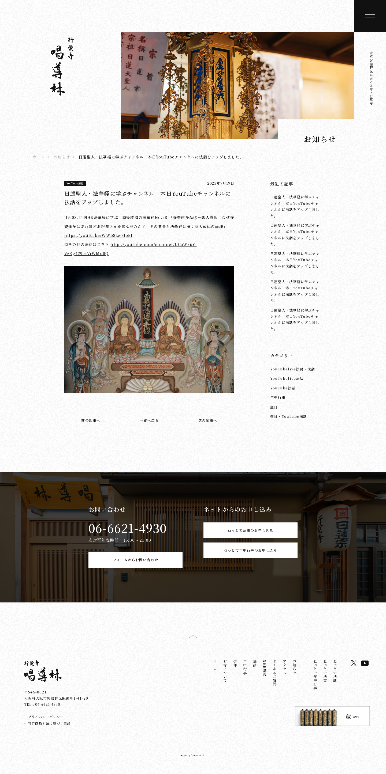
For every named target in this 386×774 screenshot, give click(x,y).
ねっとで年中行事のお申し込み (250, 562)
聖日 (274, 406)
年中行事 (277, 397)
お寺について (225, 677)
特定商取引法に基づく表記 (49, 729)
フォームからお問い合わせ (135, 562)
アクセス (284, 673)
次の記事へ (207, 420)
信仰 (234, 669)
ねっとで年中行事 (315, 681)
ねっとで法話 (334, 677)
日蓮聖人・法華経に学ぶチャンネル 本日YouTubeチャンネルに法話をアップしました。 (295, 206)
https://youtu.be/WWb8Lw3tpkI (98, 235)
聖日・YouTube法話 (288, 416)
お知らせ (62, 157)
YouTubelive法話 (287, 378)
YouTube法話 (75, 183)
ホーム (39, 157)
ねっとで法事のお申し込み (250, 533)
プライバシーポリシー (46, 722)
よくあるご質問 (274, 679)
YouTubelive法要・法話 (292, 368)
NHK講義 (264, 674)
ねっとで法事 (325, 677)
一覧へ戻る (149, 420)
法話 (254, 669)
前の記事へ (90, 420)
